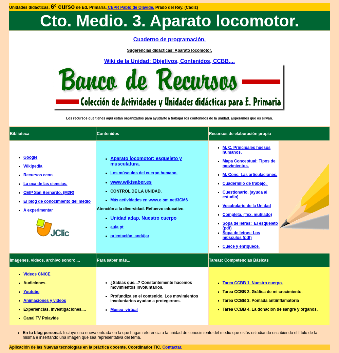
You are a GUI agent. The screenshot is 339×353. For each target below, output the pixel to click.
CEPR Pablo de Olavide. (130, 7)
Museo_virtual (124, 309)
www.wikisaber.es (131, 182)
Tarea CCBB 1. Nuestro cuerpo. (253, 283)
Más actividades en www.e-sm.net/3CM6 (149, 200)
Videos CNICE (37, 274)
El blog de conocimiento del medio (57, 201)
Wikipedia (32, 166)
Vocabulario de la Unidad (247, 205)
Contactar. (172, 347)
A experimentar (38, 210)
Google (30, 157)
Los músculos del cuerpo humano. (143, 173)
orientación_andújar (129, 236)
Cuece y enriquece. (241, 246)
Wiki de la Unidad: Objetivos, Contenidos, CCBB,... (169, 61)
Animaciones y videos (44, 300)
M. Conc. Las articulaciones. (250, 174)
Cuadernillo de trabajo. (245, 183)
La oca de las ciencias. (45, 183)
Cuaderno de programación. (169, 39)
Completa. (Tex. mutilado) (247, 214)
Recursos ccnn (38, 175)
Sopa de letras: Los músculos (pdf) (241, 235)
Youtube (31, 291)
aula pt (117, 227)
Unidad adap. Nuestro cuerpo (143, 218)
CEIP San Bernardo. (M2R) (48, 192)
